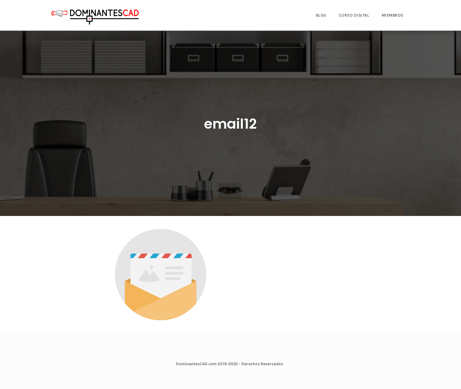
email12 (230, 124)
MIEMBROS (392, 15)
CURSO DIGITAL (354, 15)
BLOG (321, 15)
